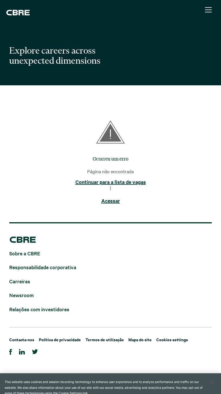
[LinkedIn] (22, 351)
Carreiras (19, 281)
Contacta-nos (21, 339)
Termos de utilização (104, 339)
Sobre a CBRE (24, 253)
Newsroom (21, 295)
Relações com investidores (39, 309)
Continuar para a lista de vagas (110, 182)
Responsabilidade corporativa (42, 267)
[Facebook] (10, 351)
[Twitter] (35, 351)
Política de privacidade (60, 339)
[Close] (211, 386)
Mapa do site (140, 339)
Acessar (110, 201)
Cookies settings (172, 339)
